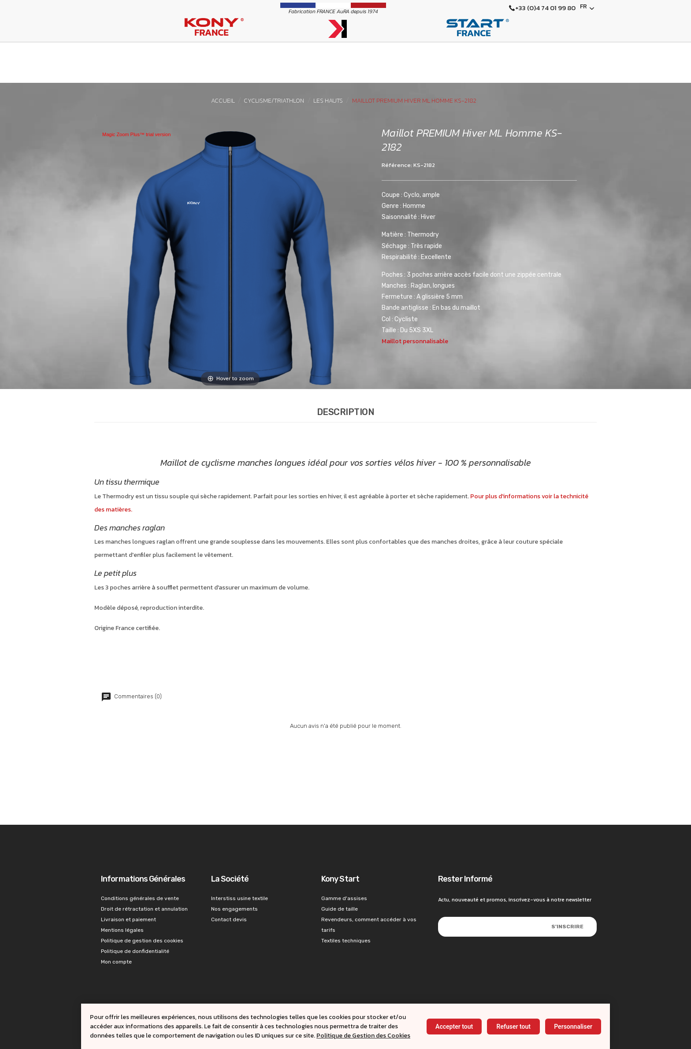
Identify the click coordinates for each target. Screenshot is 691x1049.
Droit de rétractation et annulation (144, 909)
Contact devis (229, 919)
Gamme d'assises (344, 898)
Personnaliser (573, 1026)
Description (346, 412)
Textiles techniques (346, 941)
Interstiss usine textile (239, 898)
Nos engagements (234, 909)
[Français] (587, 8)
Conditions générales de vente (140, 898)
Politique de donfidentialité (135, 951)
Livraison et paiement (128, 919)
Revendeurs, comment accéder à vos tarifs (368, 924)
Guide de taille (339, 909)
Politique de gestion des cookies (142, 941)
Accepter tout (454, 1026)
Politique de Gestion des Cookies (363, 1035)
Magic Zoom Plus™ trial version (136, 134)
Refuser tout (513, 1026)
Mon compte (116, 962)
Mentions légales (122, 930)
